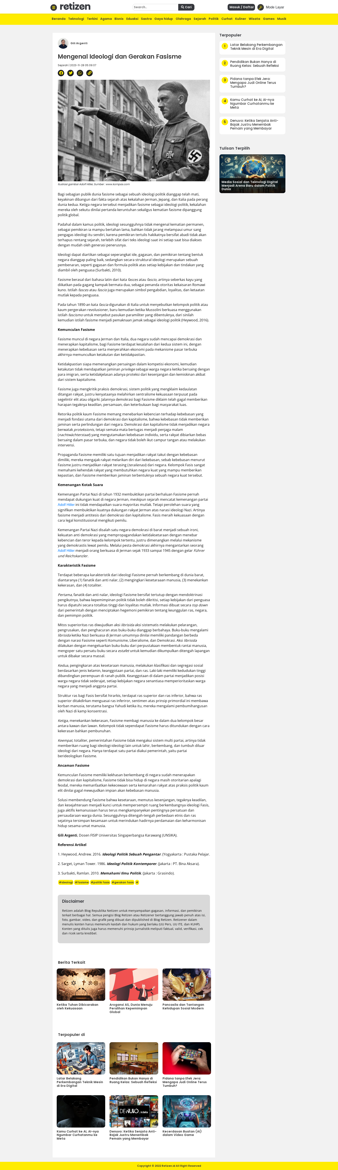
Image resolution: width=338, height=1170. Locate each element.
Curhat (227, 19)
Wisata (254, 19)
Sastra (146, 19)
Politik (214, 19)
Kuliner (240, 19)
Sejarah (200, 19)
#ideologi (66, 882)
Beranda (59, 19)
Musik (281, 19)
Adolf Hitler (66, 505)
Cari (186, 7)
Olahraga (183, 19)
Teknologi (76, 19)
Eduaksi (132, 19)
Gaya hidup (163, 19)
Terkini (92, 19)
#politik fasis (100, 882)
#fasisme (82, 882)
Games (269, 19)
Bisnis (119, 19)
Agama (106, 19)
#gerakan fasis (123, 882)
